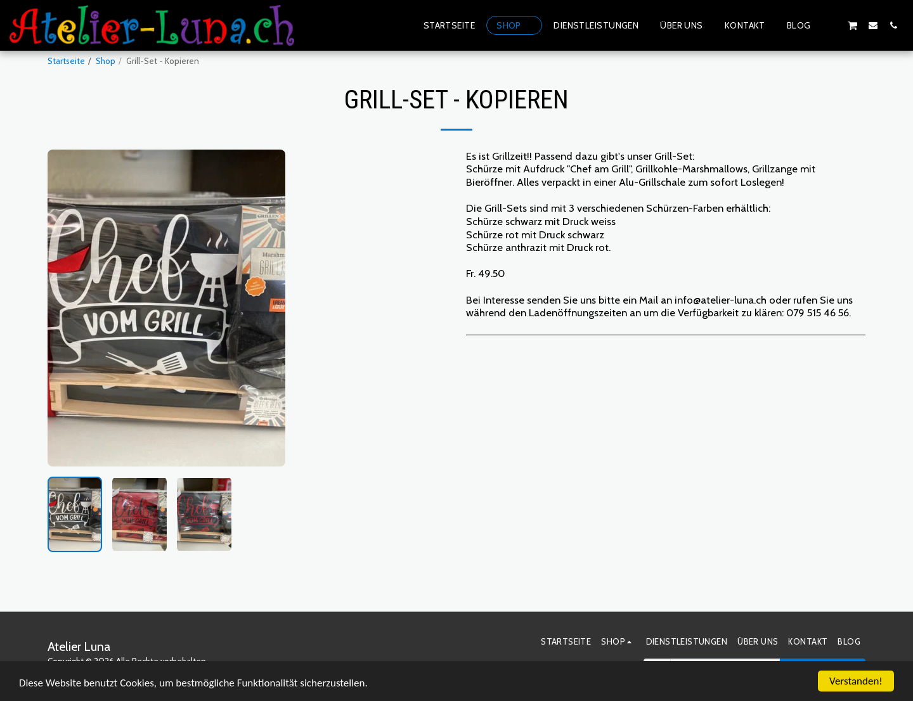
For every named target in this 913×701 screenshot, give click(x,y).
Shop (105, 61)
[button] (831, 25)
